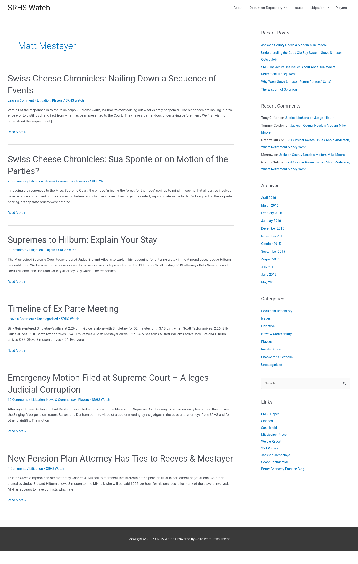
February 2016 (272, 214)
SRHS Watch (30, 8)
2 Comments (17, 182)
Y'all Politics (270, 449)
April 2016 (269, 199)
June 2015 (269, 275)
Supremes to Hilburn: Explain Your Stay (86, 240)
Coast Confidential (275, 463)
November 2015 (273, 237)
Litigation (317, 8)
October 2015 (271, 245)
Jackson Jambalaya (276, 456)
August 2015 (271, 260)
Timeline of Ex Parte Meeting (66, 309)
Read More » (17, 133)
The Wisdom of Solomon (280, 90)
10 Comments (18, 401)
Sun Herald (269, 429)
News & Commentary (62, 182)
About (238, 8)
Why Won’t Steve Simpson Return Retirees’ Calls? (298, 83)
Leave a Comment (21, 101)
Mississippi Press (274, 436)
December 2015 (273, 229)
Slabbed (267, 422)
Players (341, 8)
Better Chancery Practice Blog (284, 470)
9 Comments (17, 251)
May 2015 (268, 283)
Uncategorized (49, 320)
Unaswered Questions (278, 358)
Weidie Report (271, 443)
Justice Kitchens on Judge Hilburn (311, 119)
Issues (298, 8)
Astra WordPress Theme (213, 551)
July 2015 (268, 268)
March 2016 (270, 206)
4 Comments (17, 481)
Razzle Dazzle (271, 350)
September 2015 (273, 252)
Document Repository (266, 8)
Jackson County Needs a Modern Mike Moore (295, 46)
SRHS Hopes (271, 415)
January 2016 (271, 222)
